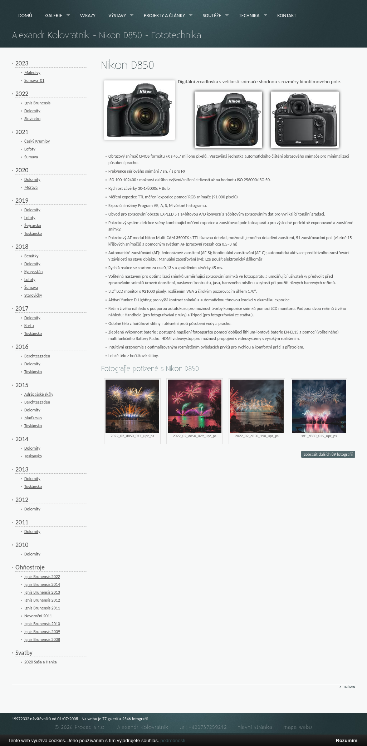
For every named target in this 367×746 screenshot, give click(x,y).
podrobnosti (172, 740)
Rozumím (346, 740)
